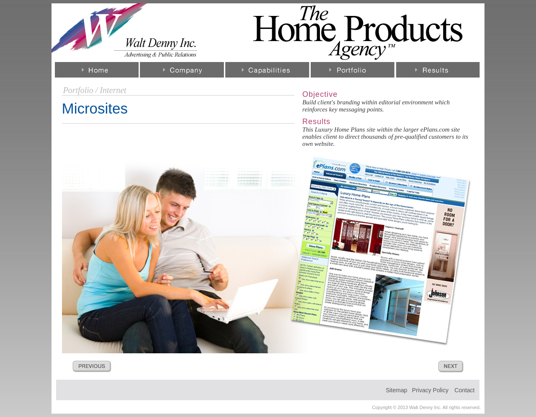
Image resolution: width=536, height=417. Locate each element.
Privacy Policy (430, 390)
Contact (464, 390)
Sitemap (396, 390)
